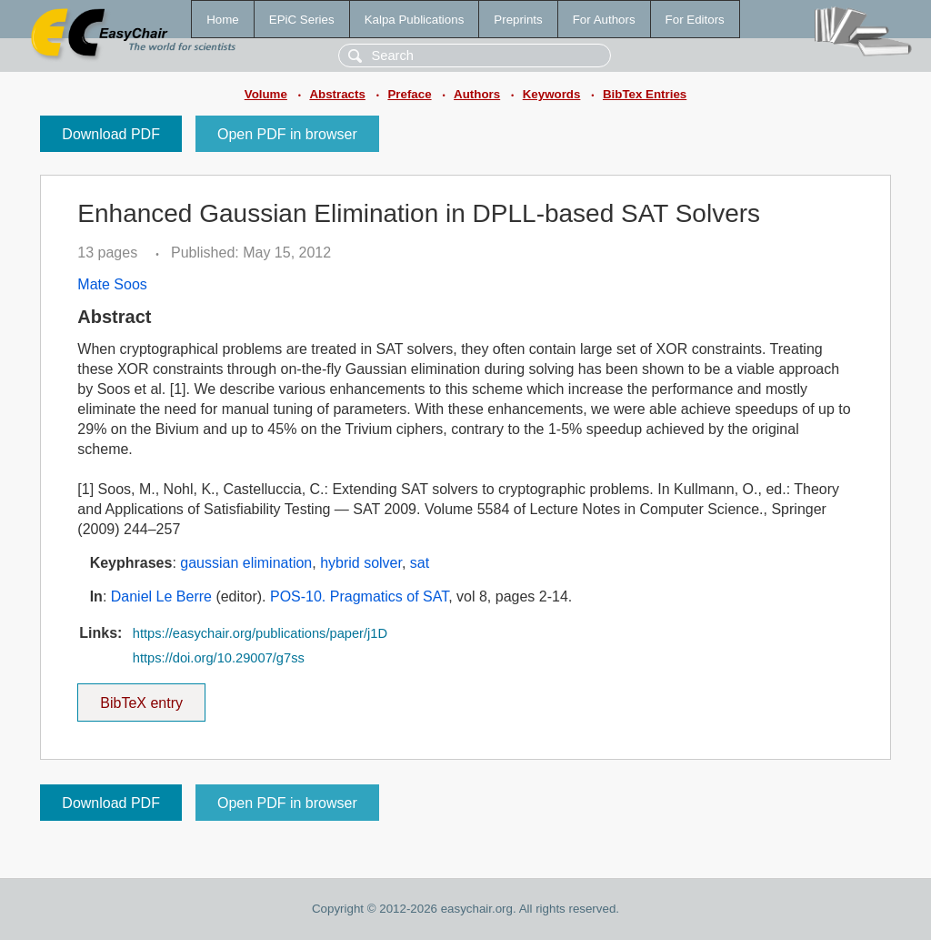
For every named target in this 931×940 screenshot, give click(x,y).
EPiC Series (302, 19)
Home (222, 19)
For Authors (604, 19)
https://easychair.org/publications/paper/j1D (260, 633)
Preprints (518, 19)
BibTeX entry (141, 697)
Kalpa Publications (415, 19)
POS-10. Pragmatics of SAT (359, 596)
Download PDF (111, 134)
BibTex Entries (644, 94)
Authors (477, 94)
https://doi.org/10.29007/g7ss (219, 658)
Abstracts (337, 94)
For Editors (695, 19)
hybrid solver (361, 563)
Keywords (552, 94)
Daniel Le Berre (161, 596)
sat (419, 563)
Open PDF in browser (287, 134)
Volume (266, 94)
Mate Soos (111, 284)
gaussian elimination (246, 563)
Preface (409, 94)
